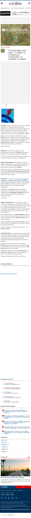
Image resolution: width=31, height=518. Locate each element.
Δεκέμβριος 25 (4, 449)
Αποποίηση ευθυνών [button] (15, 44)
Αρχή (23, 487)
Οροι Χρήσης (19, 490)
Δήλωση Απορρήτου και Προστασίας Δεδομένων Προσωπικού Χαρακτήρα (15, 509)
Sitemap (14, 490)
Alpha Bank (12, 189)
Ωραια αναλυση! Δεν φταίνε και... (10, 392)
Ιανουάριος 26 (4, 446)
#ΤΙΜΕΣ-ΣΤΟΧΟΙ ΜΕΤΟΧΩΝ (17, 8)
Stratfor (7, 494)
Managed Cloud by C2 (10, 515)
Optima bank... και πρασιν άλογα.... (10, 401)
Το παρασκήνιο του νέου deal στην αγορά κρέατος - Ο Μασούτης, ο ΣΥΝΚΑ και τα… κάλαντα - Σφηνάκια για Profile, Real (14, 411)
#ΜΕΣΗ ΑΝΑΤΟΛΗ (5, 8)
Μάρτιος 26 (4, 442)
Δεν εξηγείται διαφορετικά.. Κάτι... (10, 384)
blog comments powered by (9, 273)
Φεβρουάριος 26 (5, 444)
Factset (12, 494)
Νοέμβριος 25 (4, 451)
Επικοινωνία (8, 490)
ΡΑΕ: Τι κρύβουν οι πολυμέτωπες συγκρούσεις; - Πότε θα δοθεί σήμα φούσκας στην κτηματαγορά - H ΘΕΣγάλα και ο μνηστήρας (15, 417)
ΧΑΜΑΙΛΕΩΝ (7, 47)
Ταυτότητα (3, 490)
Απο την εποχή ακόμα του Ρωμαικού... (11, 397)
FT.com (2, 494)
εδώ (15, 14)
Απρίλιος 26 (4, 440)
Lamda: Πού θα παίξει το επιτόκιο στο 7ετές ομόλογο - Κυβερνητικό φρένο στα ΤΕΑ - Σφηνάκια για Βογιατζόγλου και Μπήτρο (15, 432)
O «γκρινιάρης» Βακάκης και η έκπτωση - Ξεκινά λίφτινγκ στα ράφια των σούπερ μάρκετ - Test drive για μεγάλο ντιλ (15, 427)
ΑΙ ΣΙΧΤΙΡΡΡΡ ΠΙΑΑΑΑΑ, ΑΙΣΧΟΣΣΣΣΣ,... (11, 388)
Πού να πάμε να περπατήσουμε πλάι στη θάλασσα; (12, 477)
